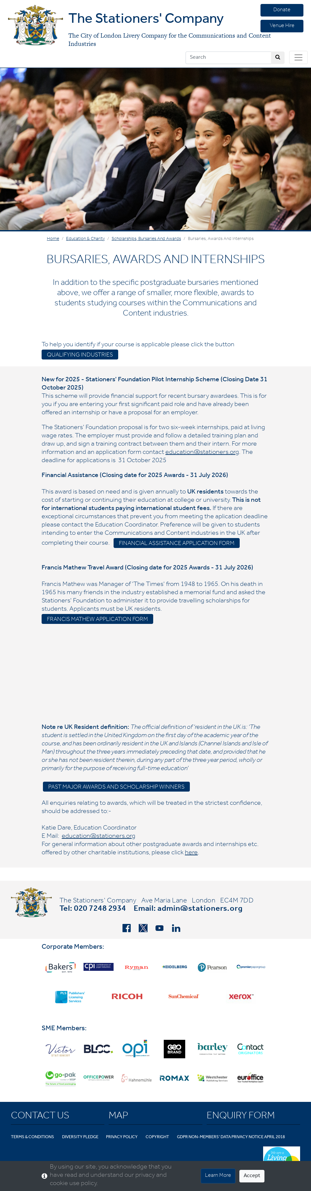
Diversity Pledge (80, 1137)
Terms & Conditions (32, 1137)
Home (53, 239)
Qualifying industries (80, 355)
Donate (282, 10)
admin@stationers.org (200, 909)
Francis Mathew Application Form (97, 620)
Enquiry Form (241, 1117)
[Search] (228, 57)
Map (118, 1117)
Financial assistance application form (176, 544)
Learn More (218, 1175)
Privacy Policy (122, 1137)
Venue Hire (282, 26)
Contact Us (40, 1117)
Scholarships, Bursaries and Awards (146, 239)
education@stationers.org (202, 453)
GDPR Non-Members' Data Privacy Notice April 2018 (231, 1137)
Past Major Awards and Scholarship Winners (116, 788)
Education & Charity (85, 239)
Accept (252, 1176)
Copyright (157, 1137)
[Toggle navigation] (298, 57)
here (191, 853)
